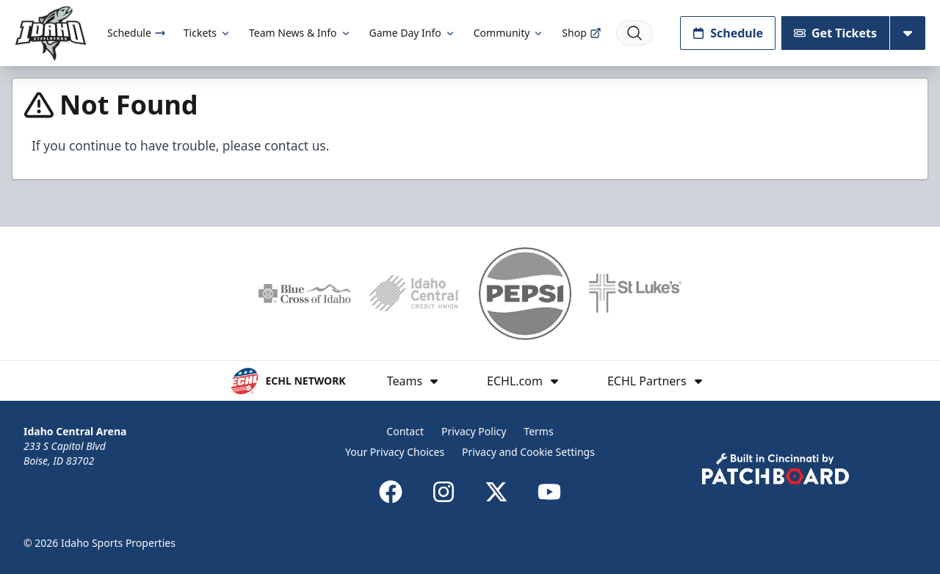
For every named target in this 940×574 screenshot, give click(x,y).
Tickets (207, 33)
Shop (581, 33)
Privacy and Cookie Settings (528, 452)
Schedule (136, 33)
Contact (405, 431)
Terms (538, 431)
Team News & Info (300, 33)
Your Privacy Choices (394, 452)
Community (509, 33)
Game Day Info (412, 33)
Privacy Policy (473, 431)
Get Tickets (835, 33)
